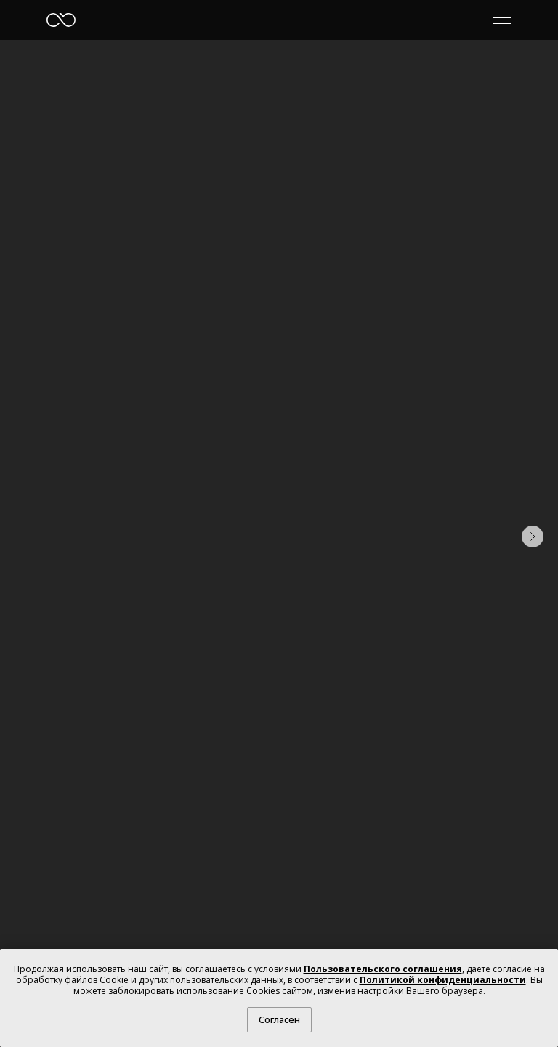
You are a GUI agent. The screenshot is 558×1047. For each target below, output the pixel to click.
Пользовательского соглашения (383, 969)
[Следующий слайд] (532, 536)
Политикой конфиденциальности (443, 980)
